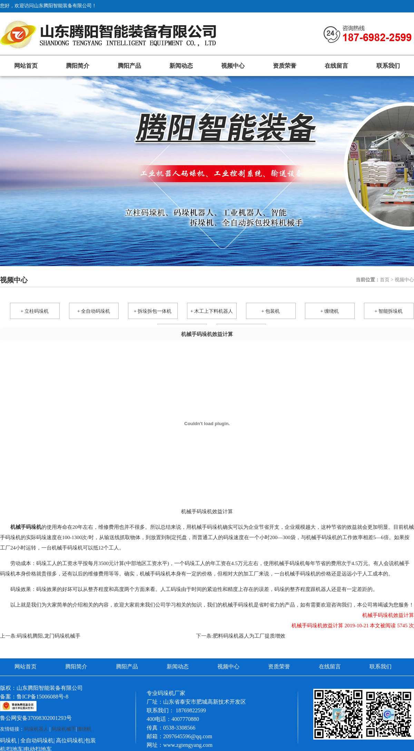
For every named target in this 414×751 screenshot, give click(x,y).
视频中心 (233, 66)
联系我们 (388, 66)
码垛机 (8, 740)
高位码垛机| (70, 740)
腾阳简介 (77, 66)
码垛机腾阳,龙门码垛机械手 (48, 636)
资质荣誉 (284, 66)
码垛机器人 (36, 729)
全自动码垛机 (36, 740)
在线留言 (336, 66)
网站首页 (26, 66)
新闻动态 (181, 66)
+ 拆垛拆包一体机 (152, 311)
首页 (385, 279)
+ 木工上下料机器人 (211, 311)
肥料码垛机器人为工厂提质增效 (249, 636)
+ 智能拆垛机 (389, 311)
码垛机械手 (64, 729)
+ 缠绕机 (330, 311)
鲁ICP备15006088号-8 (42, 697)
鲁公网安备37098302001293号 (36, 718)
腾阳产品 (129, 66)
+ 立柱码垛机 (35, 311)
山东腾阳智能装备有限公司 (50, 688)
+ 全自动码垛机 (93, 311)
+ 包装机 (271, 311)
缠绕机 (84, 729)
